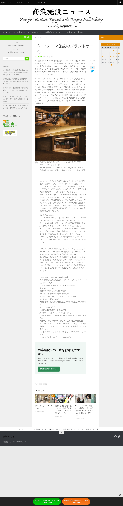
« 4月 (110, 65)
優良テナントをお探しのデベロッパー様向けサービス (47, 501)
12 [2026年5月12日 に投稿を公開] (105, 56)
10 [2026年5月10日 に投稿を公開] (119, 54)
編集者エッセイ (37, 32)
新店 (40, 384)
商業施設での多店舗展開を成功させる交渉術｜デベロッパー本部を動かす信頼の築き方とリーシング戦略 (15, 72)
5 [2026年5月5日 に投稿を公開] (105, 54)
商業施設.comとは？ (8, 2)
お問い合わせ (41, 2)
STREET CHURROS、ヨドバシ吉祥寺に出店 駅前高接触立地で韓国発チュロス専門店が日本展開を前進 (84, 410)
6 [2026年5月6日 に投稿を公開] (108, 54)
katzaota (40, 57)
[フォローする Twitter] (28, 37)
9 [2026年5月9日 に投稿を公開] (116, 54)
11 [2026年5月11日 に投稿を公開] (103, 56)
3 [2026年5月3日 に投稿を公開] (118, 51)
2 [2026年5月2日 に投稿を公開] (116, 51)
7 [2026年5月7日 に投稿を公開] (110, 54)
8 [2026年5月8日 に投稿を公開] (113, 54)
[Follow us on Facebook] (25, 37)
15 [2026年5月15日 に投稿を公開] (113, 56)
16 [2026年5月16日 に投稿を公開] (116, 56)
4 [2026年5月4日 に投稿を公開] (102, 54)
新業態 (45, 384)
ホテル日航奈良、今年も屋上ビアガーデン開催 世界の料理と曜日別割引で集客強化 (15, 99)
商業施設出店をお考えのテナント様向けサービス (76, 501)
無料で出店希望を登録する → (48, 369)
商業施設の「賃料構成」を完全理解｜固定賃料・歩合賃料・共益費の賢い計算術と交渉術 (15, 81)
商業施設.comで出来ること (76, 32)
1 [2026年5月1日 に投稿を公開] (113, 51)
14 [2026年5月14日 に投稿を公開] (111, 56)
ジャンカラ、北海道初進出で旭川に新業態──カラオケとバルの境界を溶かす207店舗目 (15, 90)
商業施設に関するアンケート (55, 32)
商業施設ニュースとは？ (25, 2)
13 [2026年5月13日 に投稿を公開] (108, 56)
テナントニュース (9, 32)
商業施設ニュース (23, 32)
